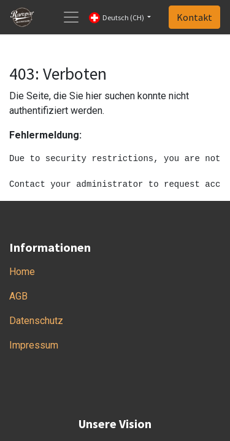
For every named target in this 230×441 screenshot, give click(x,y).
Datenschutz (36, 320)
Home (22, 271)
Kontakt (194, 17)
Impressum (33, 345)
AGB (18, 296)
